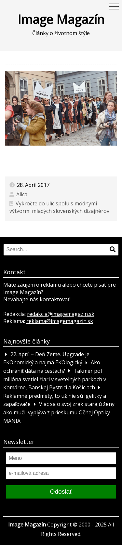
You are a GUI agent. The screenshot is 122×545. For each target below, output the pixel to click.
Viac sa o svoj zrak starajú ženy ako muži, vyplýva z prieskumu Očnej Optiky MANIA (59, 412)
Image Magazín (61, 19)
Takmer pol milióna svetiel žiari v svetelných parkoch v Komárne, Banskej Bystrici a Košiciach (54, 379)
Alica (21, 194)
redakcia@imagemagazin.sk (60, 314)
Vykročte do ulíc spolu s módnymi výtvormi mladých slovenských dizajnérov (59, 207)
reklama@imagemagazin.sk (59, 321)
